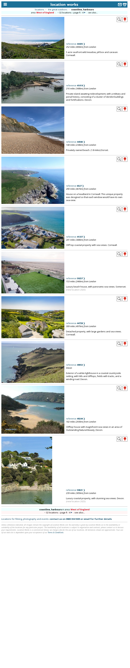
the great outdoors (57, 9)
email (87, 518)
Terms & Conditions (55, 532)
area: (43, 12)
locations (39, 9)
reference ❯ (75, 43)
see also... (93, 12)
